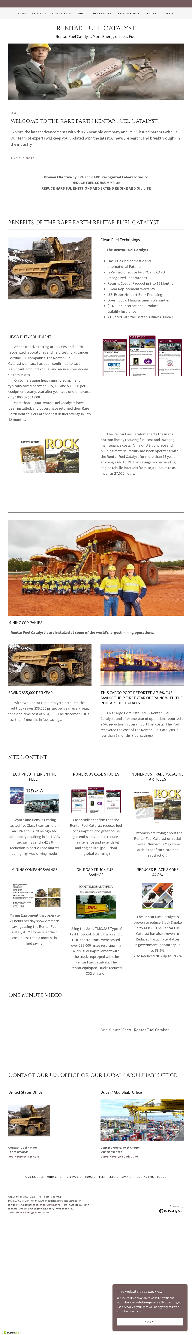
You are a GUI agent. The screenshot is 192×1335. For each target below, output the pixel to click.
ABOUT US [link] (39, 13)
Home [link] (22, 13)
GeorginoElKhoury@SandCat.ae (29, 1212)
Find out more (22, 158)
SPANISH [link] (128, 1176)
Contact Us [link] (145, 1176)
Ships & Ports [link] (129, 13)
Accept (150, 1321)
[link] (96, 29)
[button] (168, 13)
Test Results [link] (108, 1176)
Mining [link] (82, 13)
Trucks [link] (151, 13)
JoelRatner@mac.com (23, 1156)
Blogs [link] (162, 1176)
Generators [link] (102, 13)
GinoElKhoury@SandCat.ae (119, 1156)
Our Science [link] (61, 13)
